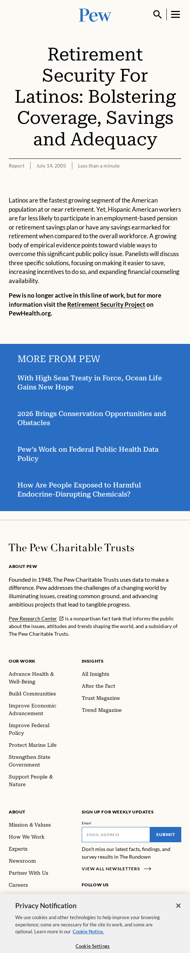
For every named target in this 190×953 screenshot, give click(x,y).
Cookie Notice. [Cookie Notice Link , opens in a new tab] (88, 935)
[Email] (116, 834)
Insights (93, 661)
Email (87, 823)
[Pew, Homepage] (95, 14)
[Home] (71, 548)
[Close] (178, 910)
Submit (165, 834)
